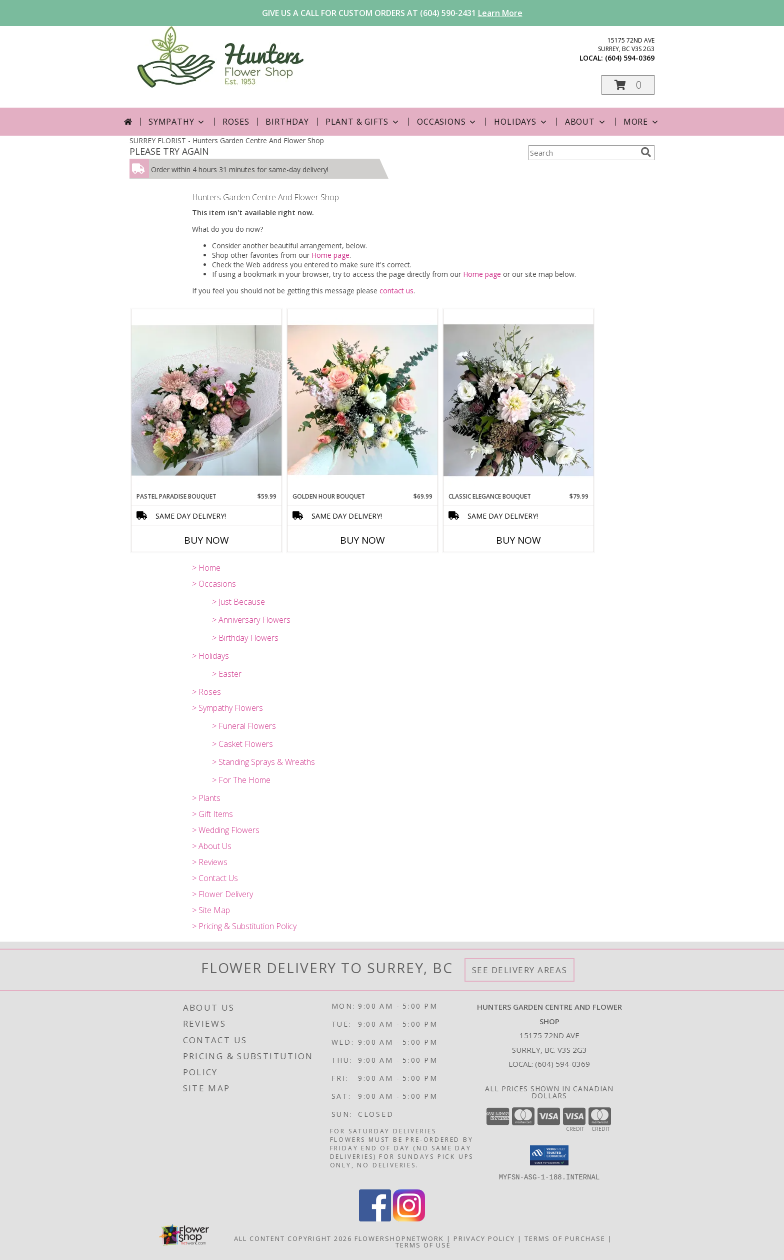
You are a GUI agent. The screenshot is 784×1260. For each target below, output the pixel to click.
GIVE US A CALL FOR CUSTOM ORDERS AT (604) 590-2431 (392, 13)
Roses (235, 121)
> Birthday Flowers (245, 637)
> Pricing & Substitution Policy (244, 926)
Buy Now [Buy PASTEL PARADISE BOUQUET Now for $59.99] (206, 540)
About (586, 121)
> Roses (206, 691)
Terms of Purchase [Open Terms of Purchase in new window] (565, 1237)
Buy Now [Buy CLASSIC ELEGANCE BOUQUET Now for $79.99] (518, 540)
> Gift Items (212, 813)
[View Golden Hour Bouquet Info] (363, 400)
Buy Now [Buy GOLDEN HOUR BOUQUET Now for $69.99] (362, 540)
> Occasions (214, 583)
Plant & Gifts (363, 121)
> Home (206, 567)
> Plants (206, 797)
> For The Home (241, 779)
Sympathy (177, 121)
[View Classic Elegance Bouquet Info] (519, 400)
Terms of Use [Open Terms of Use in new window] (423, 1244)
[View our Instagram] (409, 1218)
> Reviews (210, 862)
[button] (628, 85)
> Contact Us (215, 878)
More (642, 121)
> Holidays (210, 655)
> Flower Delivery (222, 894)
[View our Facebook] (375, 1218)
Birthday (287, 121)
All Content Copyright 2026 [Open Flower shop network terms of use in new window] (293, 1237)
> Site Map (211, 910)
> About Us (212, 846)
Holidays (521, 121)
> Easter (227, 673)
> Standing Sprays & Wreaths (263, 761)
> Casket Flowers (242, 743)
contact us (397, 290)
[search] (646, 152)
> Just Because (238, 601)
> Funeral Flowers (244, 725)
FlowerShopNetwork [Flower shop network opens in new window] (399, 1237)
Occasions (447, 121)
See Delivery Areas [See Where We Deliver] (520, 970)
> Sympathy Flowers (227, 707)
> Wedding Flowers (226, 829)
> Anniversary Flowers (251, 619)
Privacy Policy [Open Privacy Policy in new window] (484, 1237)
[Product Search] (582, 153)
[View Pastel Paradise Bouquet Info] (207, 400)
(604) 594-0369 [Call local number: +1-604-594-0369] (629, 58)
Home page (331, 255)
